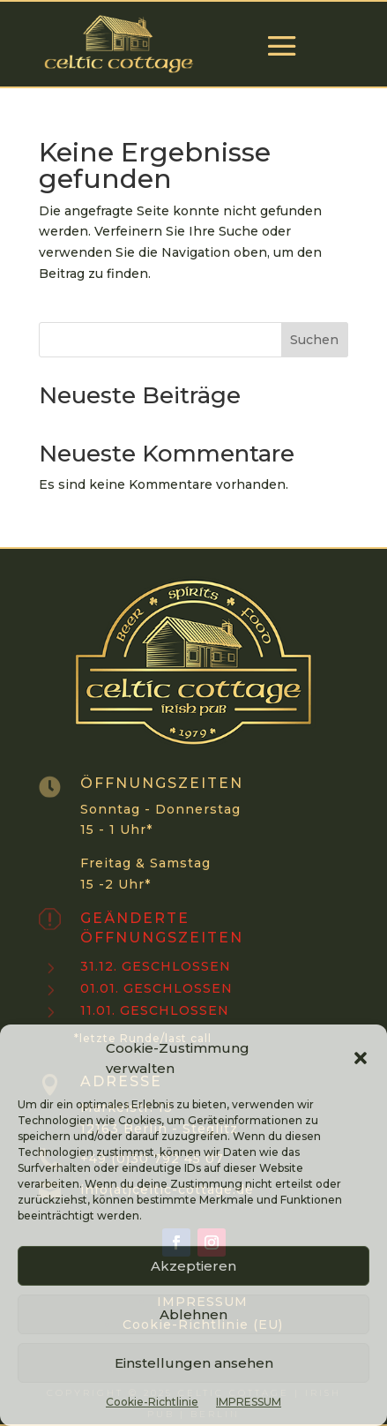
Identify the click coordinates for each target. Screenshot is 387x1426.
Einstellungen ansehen (194, 1363)
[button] (360, 1058)
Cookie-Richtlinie (152, 1401)
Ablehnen (193, 1314)
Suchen (314, 340)
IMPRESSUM (248, 1401)
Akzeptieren (193, 1265)
